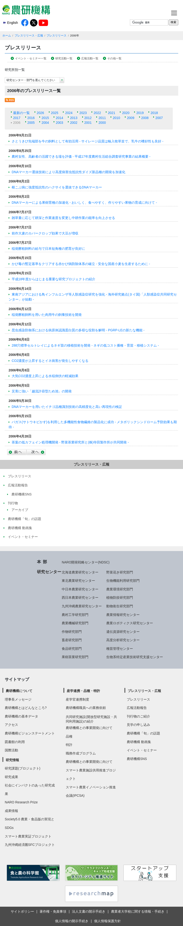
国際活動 (11, 750)
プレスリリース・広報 (29, 35)
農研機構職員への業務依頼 (86, 708)
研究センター (49, 571)
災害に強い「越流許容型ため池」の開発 (42, 391)
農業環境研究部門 (119, 589)
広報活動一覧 (89, 58)
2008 (145, 118)
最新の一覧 (21, 113)
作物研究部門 (72, 632)
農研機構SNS (137, 759)
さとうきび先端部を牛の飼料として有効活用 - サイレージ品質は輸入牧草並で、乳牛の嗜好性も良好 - (87, 141)
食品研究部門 (72, 648)
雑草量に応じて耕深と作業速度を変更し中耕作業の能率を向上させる (63, 218)
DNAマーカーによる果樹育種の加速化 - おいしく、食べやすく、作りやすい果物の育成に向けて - (84, 202)
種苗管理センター (119, 648)
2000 (102, 123)
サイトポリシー (22, 911)
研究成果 (11, 777)
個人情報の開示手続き (71, 921)
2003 (59, 123)
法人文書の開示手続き (88, 911)
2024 (68, 113)
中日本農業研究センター (80, 589)
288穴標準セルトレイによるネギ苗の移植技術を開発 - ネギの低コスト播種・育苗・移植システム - (85, 345)
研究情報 (12, 760)
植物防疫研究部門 (119, 597)
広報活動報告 (137, 708)
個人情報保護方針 (107, 921)
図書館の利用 (15, 742)
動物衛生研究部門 (119, 606)
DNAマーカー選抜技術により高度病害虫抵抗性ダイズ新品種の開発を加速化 (68, 172)
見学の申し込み (138, 725)
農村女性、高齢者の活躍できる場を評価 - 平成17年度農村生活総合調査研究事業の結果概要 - (81, 156)
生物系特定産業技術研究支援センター (134, 657)
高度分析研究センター (123, 640)
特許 (69, 745)
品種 (69, 736)
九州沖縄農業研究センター (82, 606)
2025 (54, 113)
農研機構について (19, 691)
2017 (16, 118)
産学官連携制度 (77, 699)
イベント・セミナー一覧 (30, 58)
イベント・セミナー (142, 750)
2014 (59, 118)
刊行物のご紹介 (138, 716)
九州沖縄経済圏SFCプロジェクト (30, 845)
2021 (111, 113)
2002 (73, 123)
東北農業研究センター (78, 581)
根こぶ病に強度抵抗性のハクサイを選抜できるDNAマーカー (57, 187)
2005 (31, 123)
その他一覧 (114, 58)
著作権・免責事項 (53, 911)
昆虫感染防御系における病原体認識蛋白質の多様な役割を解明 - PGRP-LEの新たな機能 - (78, 330)
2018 (154, 113)
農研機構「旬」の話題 (143, 733)
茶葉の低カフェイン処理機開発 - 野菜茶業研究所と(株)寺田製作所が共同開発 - (70, 442)
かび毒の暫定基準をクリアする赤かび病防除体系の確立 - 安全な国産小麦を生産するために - (81, 264)
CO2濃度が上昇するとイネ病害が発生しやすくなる (50, 361)
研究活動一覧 (63, 58)
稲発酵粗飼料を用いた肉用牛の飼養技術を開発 (47, 315)
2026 (40, 113)
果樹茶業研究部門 (75, 657)
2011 (102, 118)
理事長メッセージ (18, 699)
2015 (45, 118)
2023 (83, 113)
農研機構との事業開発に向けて (89, 728)
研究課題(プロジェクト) (22, 768)
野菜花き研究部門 (119, 572)
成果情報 (11, 811)
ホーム (6, 35)
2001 (88, 123)
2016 (31, 118)
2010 (116, 118)
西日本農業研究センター (80, 597)
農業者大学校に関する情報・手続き (137, 911)
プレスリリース (56, 35)
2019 (140, 113)
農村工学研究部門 (75, 615)
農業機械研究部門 (75, 623)
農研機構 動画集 (139, 742)
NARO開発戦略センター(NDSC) (85, 562)
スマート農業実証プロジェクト (28, 836)
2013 (73, 118)
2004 (45, 123)
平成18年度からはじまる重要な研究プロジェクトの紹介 (53, 279)
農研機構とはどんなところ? (26, 708)
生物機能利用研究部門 (123, 581)
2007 (159, 118)
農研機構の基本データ (21, 716)
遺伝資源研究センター (123, 632)
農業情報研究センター (123, 615)
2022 (97, 113)
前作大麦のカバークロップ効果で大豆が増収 (45, 233)
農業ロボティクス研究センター (129, 623)
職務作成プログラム (81, 753)
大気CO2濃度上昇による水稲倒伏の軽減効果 (45, 376)
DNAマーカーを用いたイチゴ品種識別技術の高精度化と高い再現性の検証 (67, 407)
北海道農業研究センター (80, 572)
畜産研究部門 (72, 640)
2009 (130, 118)
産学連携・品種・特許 (83, 691)
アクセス (11, 725)
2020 (125, 113)
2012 (88, 118)
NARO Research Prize (21, 802)
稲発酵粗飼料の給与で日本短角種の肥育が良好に (48, 248)
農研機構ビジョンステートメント (30, 733)
